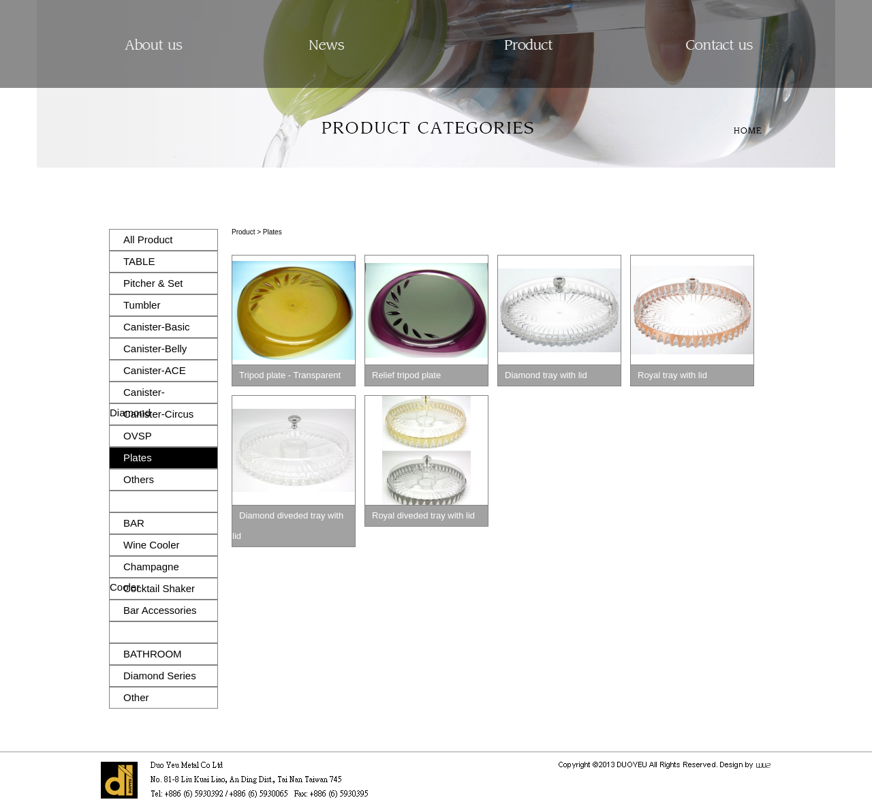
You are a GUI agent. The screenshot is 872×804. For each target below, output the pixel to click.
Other (136, 697)
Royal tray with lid (672, 375)
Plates (137, 457)
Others (138, 479)
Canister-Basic (156, 327)
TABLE (139, 261)
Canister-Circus (158, 414)
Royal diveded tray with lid (423, 515)
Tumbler (141, 305)
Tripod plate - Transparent (290, 375)
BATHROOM (152, 654)
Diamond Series (159, 675)
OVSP (137, 436)
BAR (133, 523)
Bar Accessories (160, 610)
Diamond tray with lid (546, 375)
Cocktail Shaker (159, 588)
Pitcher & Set (153, 283)
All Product (148, 239)
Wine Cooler (151, 545)
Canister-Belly (155, 348)
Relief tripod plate (406, 375)
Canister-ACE (154, 370)
